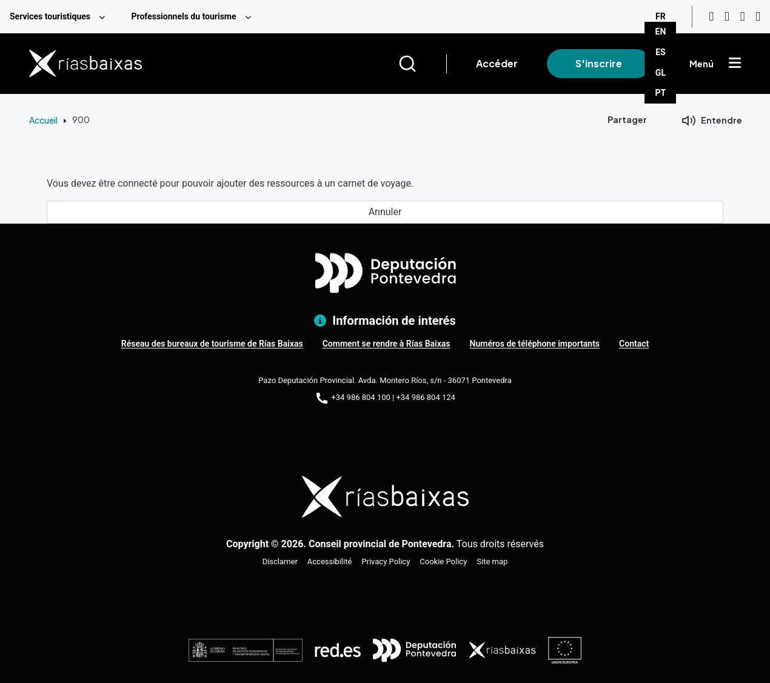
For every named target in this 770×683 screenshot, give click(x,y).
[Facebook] (742, 16)
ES (660, 52)
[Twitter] (757, 16)
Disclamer (280, 561)
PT (660, 93)
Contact (634, 343)
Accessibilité (329, 561)
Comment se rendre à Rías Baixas (386, 343)
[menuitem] (60, 16)
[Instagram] (727, 16)
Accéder (497, 63)
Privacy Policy (385, 561)
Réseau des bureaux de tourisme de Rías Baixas (212, 343)
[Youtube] (711, 16)
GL (660, 73)
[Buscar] (422, 63)
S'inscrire (598, 63)
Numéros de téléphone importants (535, 343)
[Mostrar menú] (735, 64)
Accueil (43, 120)
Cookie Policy (443, 561)
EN (660, 31)
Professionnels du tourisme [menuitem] (183, 16)
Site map (492, 561)
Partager (627, 119)
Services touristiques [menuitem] (50, 16)
